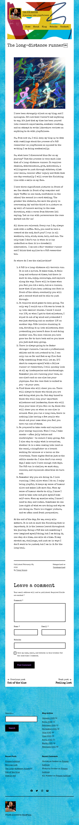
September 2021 (49, 729)
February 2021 (49, 747)
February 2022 (49, 726)
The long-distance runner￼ (18, 769)
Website (54, 27)
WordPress (26, 815)
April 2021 (47, 740)
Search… (9, 713)
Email (45, 627)
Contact (64, 27)
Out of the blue (12, 772)
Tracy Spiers (21, 570)
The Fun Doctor (30, 12)
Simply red (10, 776)
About (36, 27)
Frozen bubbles (12, 761)
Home (27, 27)
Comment (18, 601)
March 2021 (47, 743)
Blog (44, 27)
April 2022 (47, 722)
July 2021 (46, 733)
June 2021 (46, 736)
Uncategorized (59, 567)
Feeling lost (11, 765)
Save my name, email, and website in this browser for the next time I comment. (40, 654)
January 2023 (48, 718)
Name (17, 627)
